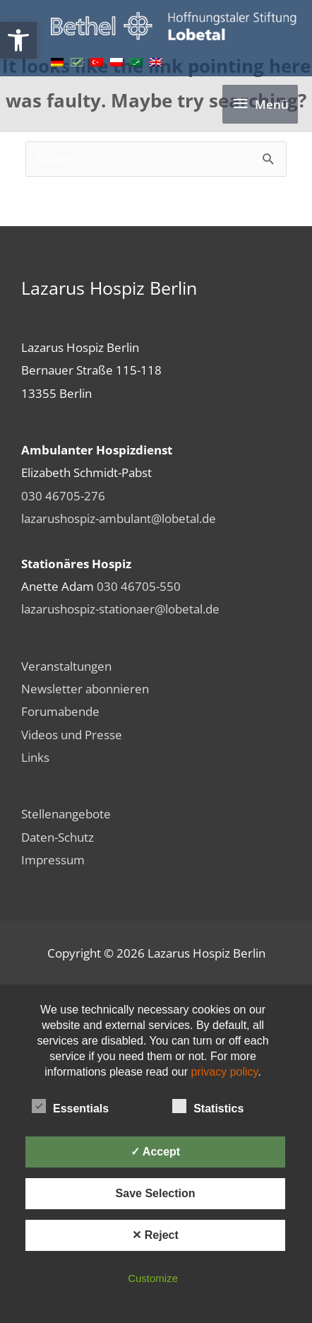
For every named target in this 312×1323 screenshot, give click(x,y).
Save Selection (156, 1193)
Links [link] (35, 756)
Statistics (208, 1106)
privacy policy (224, 1072)
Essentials (70, 1106)
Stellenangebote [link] (66, 813)
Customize (153, 1278)
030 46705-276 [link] (63, 495)
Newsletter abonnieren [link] (85, 688)
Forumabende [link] (60, 710)
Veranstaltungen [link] (66, 665)
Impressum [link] (53, 859)
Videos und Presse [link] (71, 734)
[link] (18, 40)
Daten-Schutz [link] (57, 836)
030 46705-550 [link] (139, 585)
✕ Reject (155, 1235)
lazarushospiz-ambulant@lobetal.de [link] (118, 518)
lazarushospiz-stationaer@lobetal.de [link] (120, 608)
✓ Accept (155, 1152)
